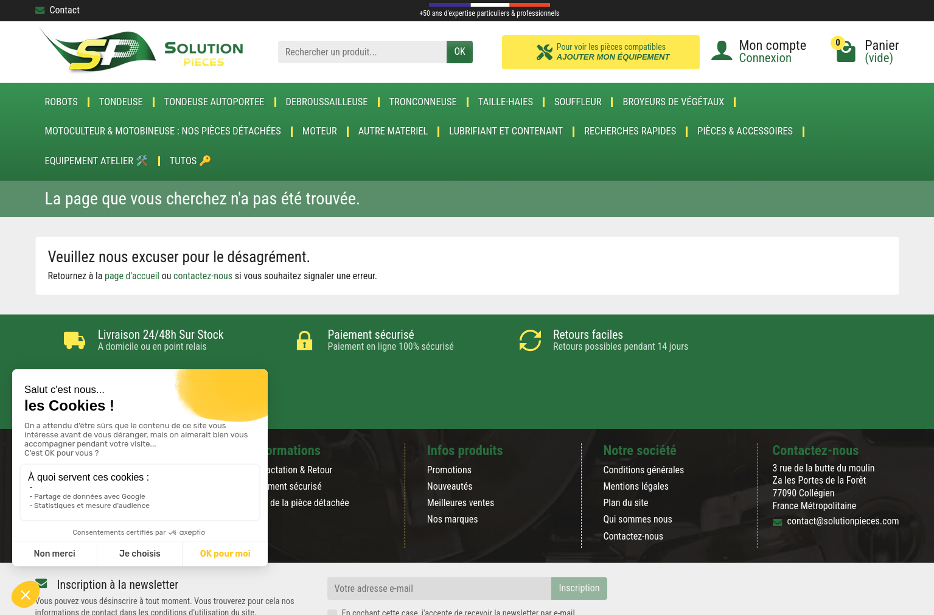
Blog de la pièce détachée (300, 451)
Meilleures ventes (461, 451)
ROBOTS (61, 102)
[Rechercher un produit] (362, 52)
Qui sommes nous (637, 467)
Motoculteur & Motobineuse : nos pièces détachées (163, 131)
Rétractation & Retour (291, 418)
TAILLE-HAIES (505, 102)
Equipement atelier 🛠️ (96, 161)
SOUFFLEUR (578, 102)
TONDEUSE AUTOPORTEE (214, 102)
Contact (57, 10)
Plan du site (625, 451)
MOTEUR (319, 131)
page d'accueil (132, 276)
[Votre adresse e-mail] (439, 537)
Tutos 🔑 (191, 161)
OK (459, 51)
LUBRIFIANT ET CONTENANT (506, 131)
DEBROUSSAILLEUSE (327, 102)
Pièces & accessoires (745, 131)
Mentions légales (636, 434)
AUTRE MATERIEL (393, 131)
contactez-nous (202, 276)
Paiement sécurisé (286, 434)
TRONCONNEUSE (423, 102)
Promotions (449, 418)
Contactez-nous (633, 484)
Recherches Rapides (630, 131)
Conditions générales (643, 418)
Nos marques (452, 467)
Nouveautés (450, 434)
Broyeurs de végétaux (673, 102)
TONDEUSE (121, 102)
